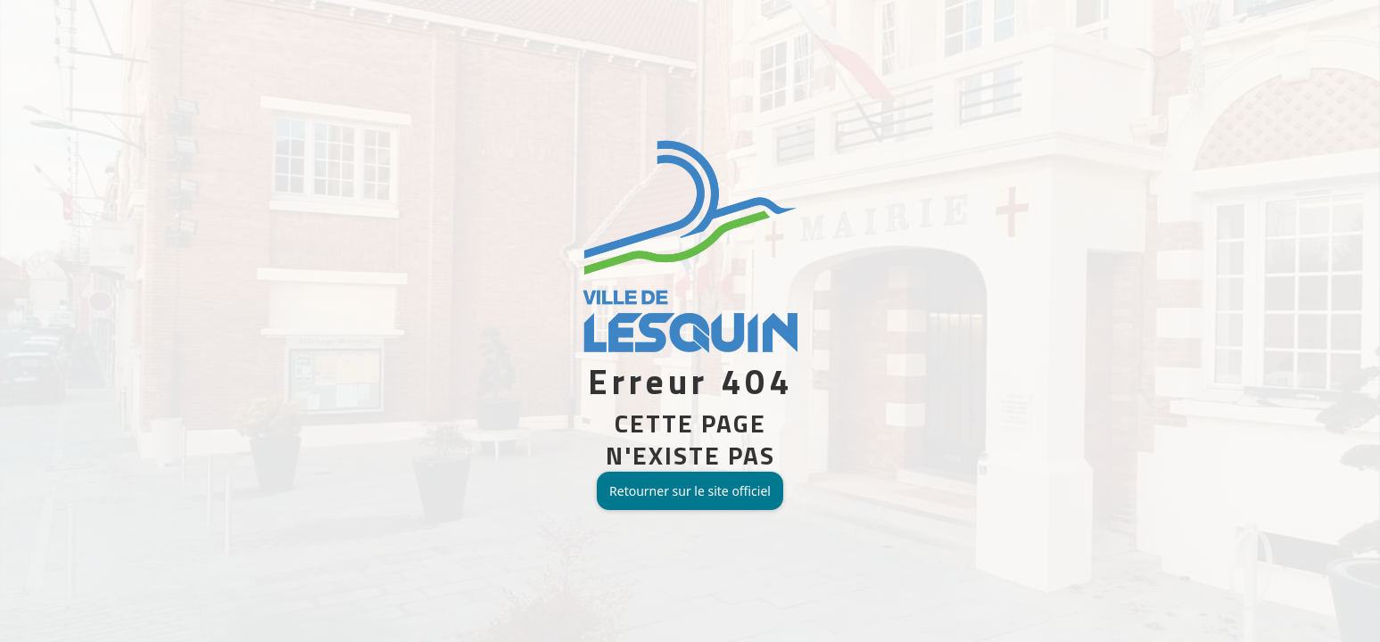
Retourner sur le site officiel (690, 490)
